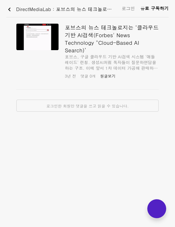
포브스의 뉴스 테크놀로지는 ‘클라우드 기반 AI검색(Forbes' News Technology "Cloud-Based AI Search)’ (112, 39)
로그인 (128, 8)
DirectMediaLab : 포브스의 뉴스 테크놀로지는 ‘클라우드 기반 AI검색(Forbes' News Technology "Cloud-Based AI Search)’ (62, 9)
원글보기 (108, 76)
